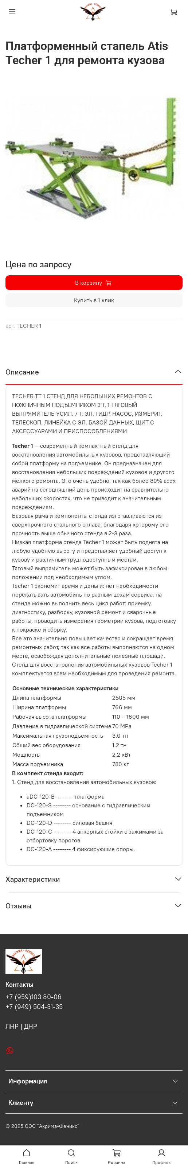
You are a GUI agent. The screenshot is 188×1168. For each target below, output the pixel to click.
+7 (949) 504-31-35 (34, 1007)
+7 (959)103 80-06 (33, 997)
